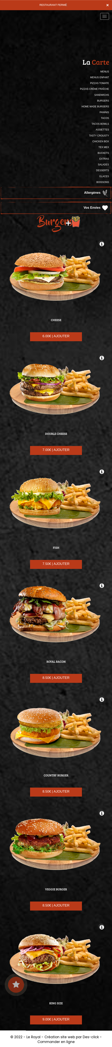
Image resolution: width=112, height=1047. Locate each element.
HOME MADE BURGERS (95, 106)
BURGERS (103, 100)
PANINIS (104, 112)
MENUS (104, 71)
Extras (104, 158)
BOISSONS (102, 182)
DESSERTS (102, 170)
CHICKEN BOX (100, 141)
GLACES (104, 176)
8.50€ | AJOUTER (56, 678)
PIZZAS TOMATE (99, 83)
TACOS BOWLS (100, 124)
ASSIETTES (102, 129)
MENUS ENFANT (99, 77)
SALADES (103, 164)
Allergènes (96, 193)
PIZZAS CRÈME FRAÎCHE (94, 89)
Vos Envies (96, 208)
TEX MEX (103, 147)
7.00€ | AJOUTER (56, 450)
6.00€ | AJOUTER (56, 336)
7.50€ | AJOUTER (56, 564)
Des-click (91, 1037)
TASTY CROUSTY (99, 135)
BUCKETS (103, 153)
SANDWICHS (101, 95)
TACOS (105, 118)
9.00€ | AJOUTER (56, 1019)
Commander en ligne (56, 1041)
